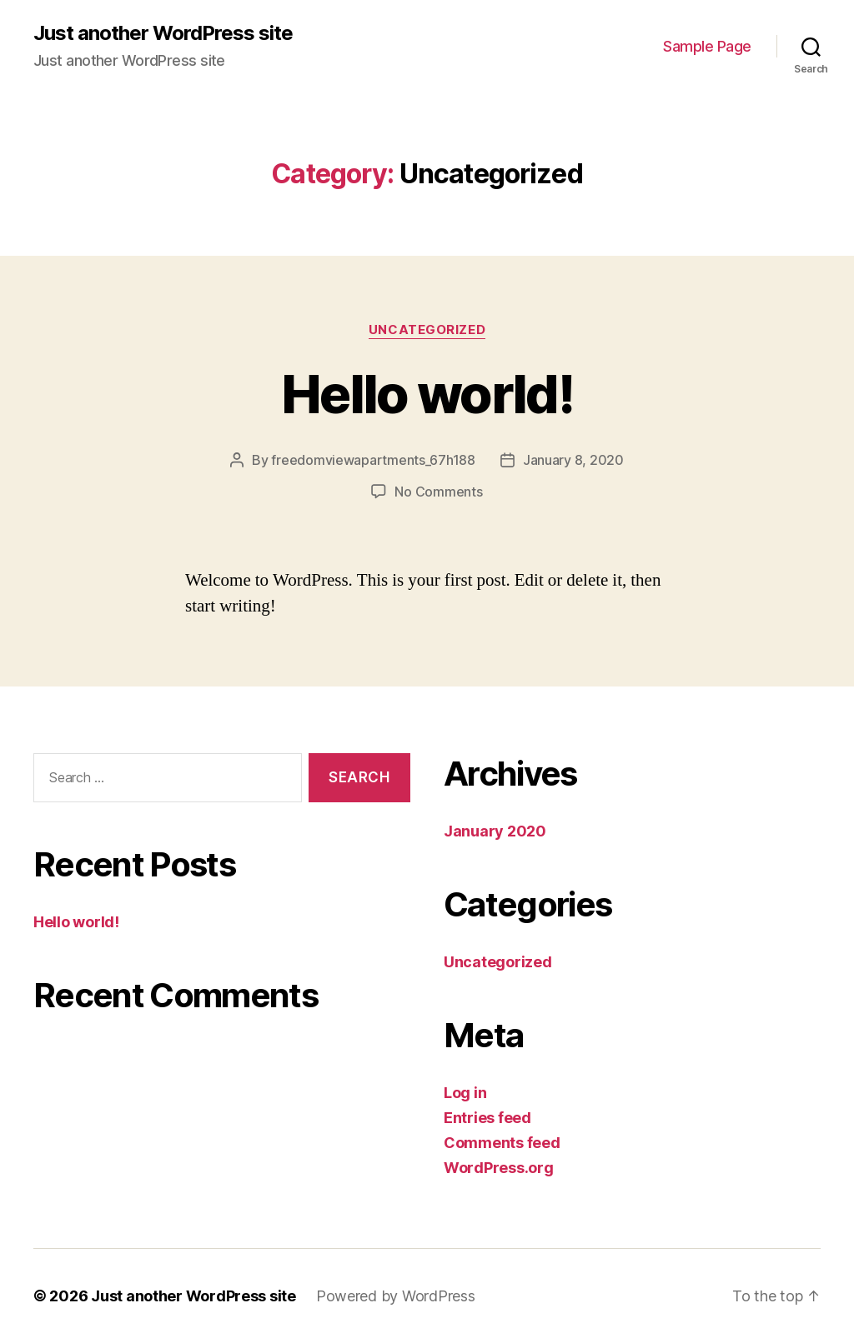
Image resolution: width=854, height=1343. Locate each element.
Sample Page (707, 46)
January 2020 (495, 831)
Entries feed (487, 1117)
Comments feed (502, 1142)
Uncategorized (427, 329)
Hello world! (427, 394)
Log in (465, 1092)
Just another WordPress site (163, 33)
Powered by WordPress (395, 1296)
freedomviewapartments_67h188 (373, 460)
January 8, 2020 (573, 460)
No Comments (438, 491)
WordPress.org (499, 1167)
